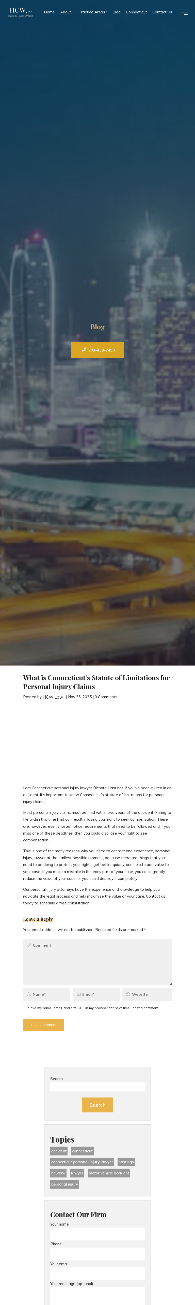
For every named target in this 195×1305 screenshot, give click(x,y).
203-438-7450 (98, 350)
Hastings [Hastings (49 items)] (126, 1162)
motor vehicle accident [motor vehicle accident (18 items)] (109, 1173)
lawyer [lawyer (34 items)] (77, 1173)
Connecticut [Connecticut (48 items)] (82, 1151)
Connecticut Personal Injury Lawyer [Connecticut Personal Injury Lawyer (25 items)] (82, 1162)
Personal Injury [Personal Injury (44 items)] (64, 1184)
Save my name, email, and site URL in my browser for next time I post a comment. (91, 1008)
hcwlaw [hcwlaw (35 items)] (58, 1173)
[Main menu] (182, 12)
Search (56, 1078)
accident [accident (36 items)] (59, 1151)
